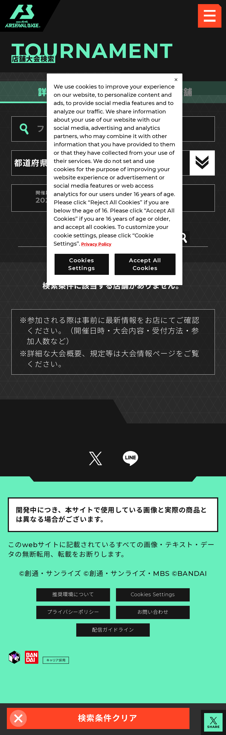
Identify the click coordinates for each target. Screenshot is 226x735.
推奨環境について (60, 604)
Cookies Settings (165, 604)
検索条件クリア (108, 718)
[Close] (176, 80)
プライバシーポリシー (60, 627)
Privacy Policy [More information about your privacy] (101, 243)
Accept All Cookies (145, 264)
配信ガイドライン (113, 651)
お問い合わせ (165, 627)
